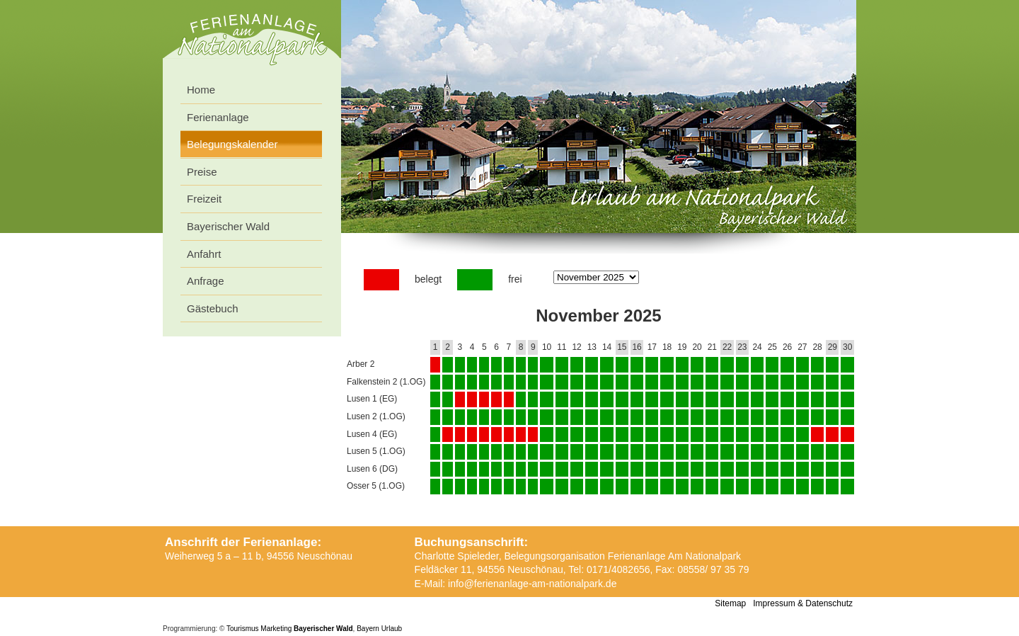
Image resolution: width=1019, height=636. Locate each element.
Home (201, 90)
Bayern (368, 628)
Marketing (276, 628)
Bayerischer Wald (228, 226)
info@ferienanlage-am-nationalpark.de (532, 583)
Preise (202, 172)
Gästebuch (212, 308)
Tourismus (242, 628)
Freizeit (204, 199)
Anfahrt (204, 254)
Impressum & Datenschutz (803, 603)
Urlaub (391, 628)
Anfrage (205, 281)
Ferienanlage (218, 117)
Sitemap (730, 603)
